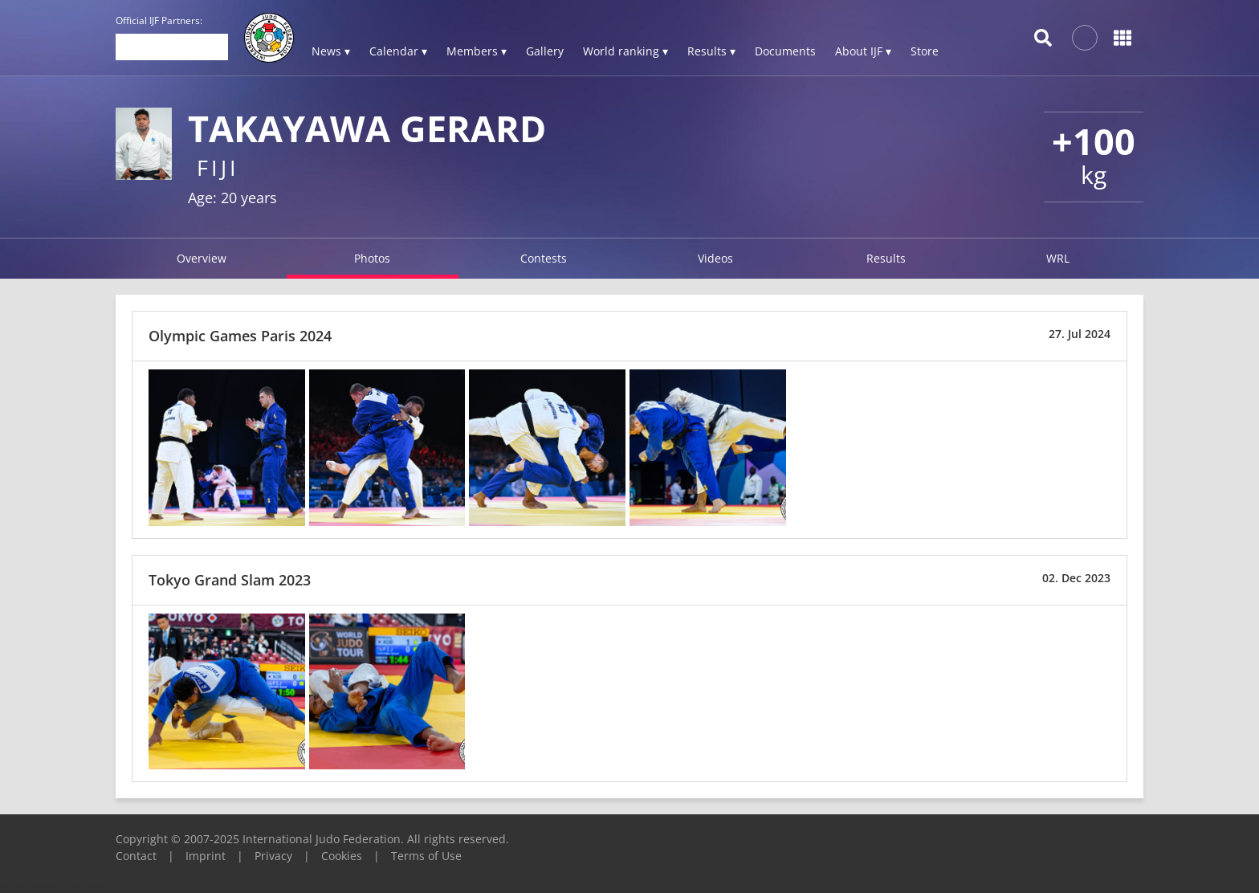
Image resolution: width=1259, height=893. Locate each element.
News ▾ (331, 51)
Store (925, 51)
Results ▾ (711, 51)
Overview (201, 258)
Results (886, 258)
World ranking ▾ (625, 51)
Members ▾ (476, 51)
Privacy (273, 855)
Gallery (545, 51)
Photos (372, 258)
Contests (543, 258)
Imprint (205, 855)
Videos (715, 258)
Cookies (341, 855)
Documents (785, 51)
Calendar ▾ (398, 51)
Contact (136, 855)
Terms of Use (426, 855)
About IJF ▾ (863, 51)
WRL (1058, 258)
